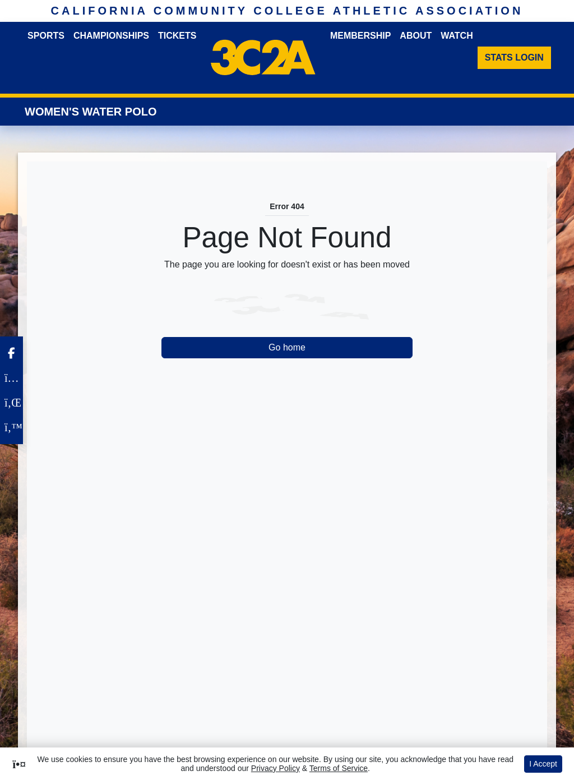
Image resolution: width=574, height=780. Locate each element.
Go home (287, 347)
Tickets (177, 35)
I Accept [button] (543, 763)
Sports (45, 35)
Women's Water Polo (91, 111)
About (416, 35)
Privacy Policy (275, 768)
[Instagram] (11, 378)
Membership (360, 35)
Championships (111, 35)
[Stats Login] (514, 58)
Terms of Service (338, 768)
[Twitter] (11, 427)
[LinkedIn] (11, 402)
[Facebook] (11, 353)
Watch (457, 35)
